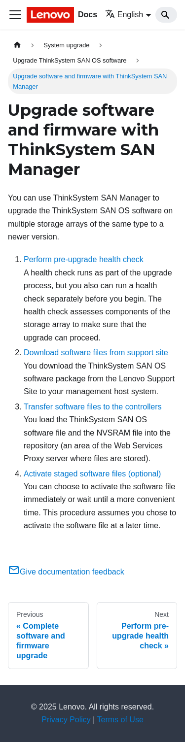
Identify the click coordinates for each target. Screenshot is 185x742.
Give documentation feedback (66, 572)
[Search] (166, 15)
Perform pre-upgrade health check (84, 259)
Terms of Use (120, 719)
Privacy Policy (66, 719)
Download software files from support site (96, 352)
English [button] (124, 14)
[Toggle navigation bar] (15, 14)
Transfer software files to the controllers (93, 407)
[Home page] (17, 45)
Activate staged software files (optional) (92, 474)
